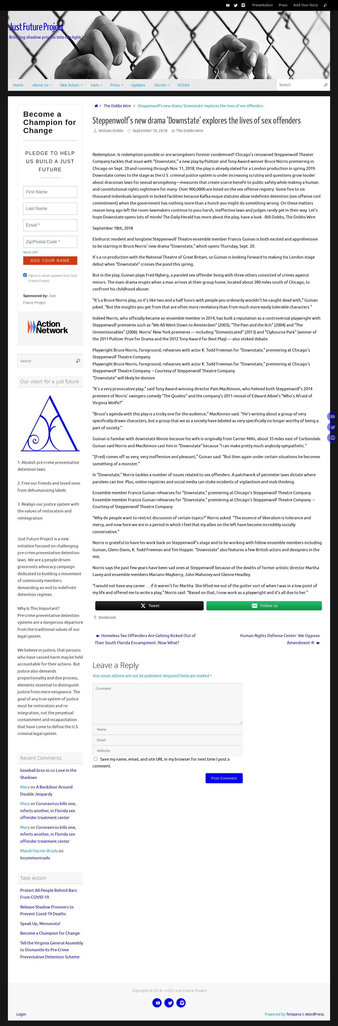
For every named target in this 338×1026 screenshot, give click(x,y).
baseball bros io (34, 770)
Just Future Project (36, 27)
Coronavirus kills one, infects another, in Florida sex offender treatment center (48, 810)
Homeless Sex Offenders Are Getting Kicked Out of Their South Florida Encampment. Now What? (145, 639)
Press (283, 5)
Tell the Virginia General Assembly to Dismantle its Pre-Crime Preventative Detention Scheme (51, 950)
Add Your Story (305, 5)
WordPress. (315, 1014)
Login (21, 1014)
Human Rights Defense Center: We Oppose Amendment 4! (280, 639)
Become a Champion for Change (50, 933)
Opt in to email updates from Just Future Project (50, 278)
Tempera (293, 1014)
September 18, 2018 (150, 130)
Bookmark (107, 617)
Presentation (262, 5)
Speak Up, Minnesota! (40, 923)
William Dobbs (111, 130)
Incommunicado (35, 858)
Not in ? (30, 252)
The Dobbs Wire (117, 106)
